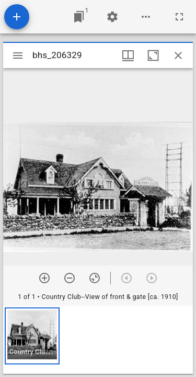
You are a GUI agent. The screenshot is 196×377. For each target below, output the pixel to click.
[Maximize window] (153, 55)
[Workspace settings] (112, 16)
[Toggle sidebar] (17, 55)
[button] (32, 336)
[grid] (98, 340)
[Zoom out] (69, 278)
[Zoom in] (44, 278)
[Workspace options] (145, 16)
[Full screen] (179, 16)
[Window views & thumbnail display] (128, 55)
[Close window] (178, 55)
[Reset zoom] (94, 278)
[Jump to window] (78, 16)
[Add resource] (16, 16)
